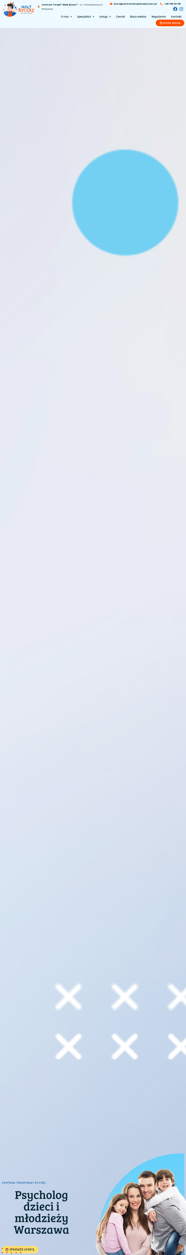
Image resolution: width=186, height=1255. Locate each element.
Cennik (120, 16)
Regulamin (159, 16)
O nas (66, 16)
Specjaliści (85, 16)
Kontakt (176, 16)
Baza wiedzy (138, 16)
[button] (66, 17)
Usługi (105, 16)
